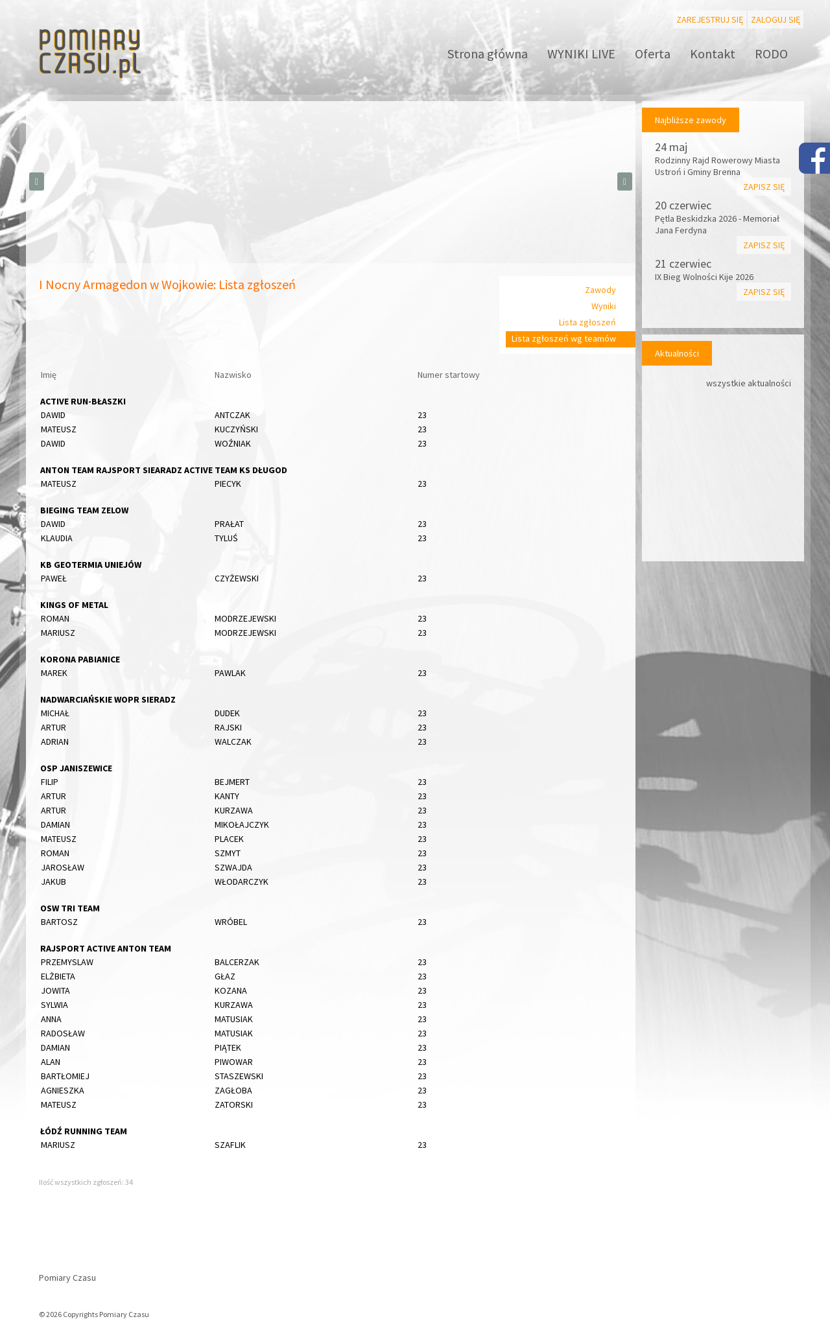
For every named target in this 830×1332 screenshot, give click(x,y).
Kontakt (712, 53)
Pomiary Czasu (67, 1277)
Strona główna (487, 53)
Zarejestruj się (709, 19)
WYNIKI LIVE (581, 53)
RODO (771, 53)
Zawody (600, 290)
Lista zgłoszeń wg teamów (564, 338)
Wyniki (603, 306)
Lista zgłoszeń (587, 322)
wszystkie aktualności (748, 383)
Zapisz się (764, 187)
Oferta (652, 53)
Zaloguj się (775, 19)
